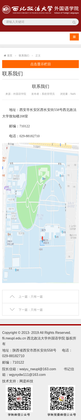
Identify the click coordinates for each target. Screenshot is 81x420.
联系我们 (24, 55)
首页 (9, 55)
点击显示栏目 (40, 64)
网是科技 (26, 381)
